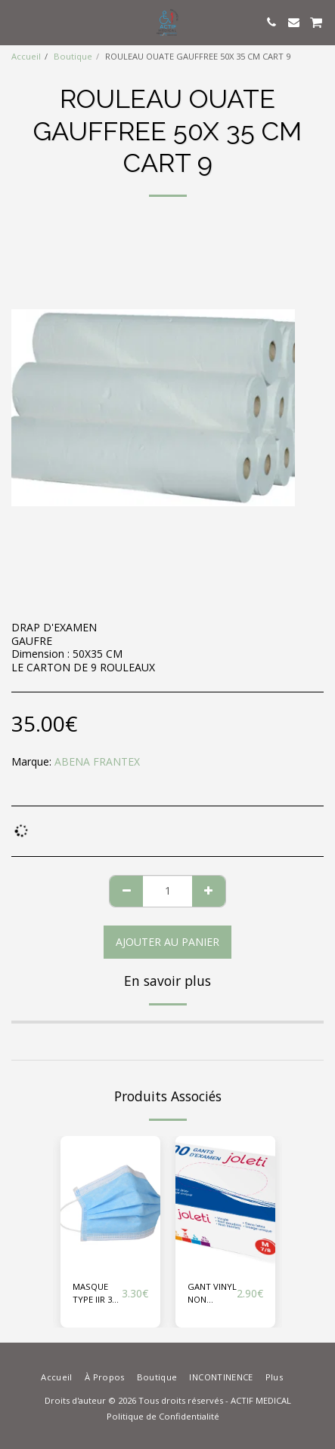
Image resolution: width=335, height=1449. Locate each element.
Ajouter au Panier (167, 942)
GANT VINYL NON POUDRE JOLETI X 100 (212, 1293)
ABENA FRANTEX (97, 761)
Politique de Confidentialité (163, 1416)
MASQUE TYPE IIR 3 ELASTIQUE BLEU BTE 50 (95, 1293)
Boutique (73, 56)
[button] (16, 21)
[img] (110, 1202)
